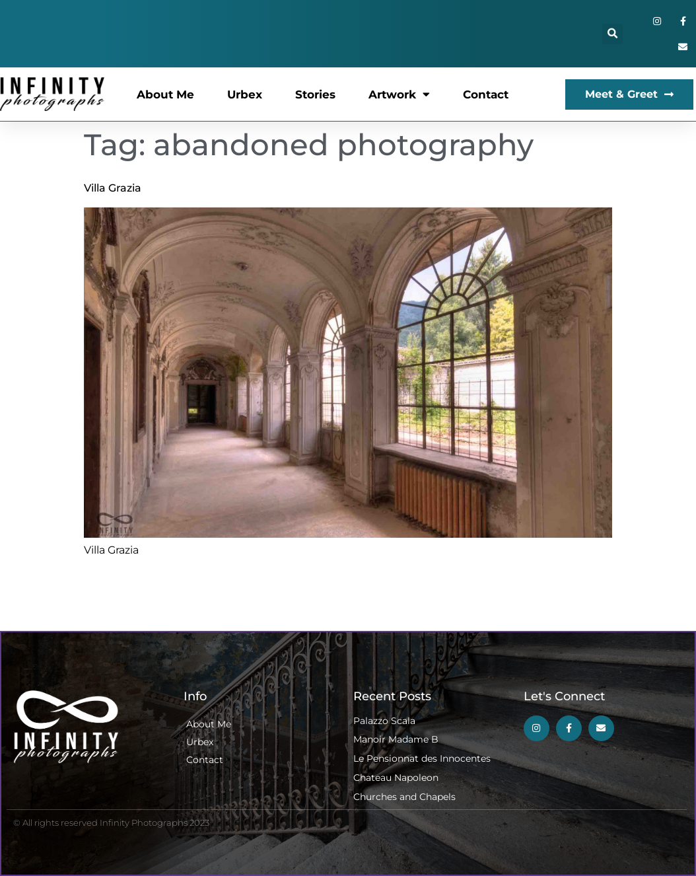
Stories (315, 94)
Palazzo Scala (384, 721)
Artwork (399, 94)
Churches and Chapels (404, 797)
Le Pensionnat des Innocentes (422, 758)
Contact (485, 94)
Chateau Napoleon (395, 778)
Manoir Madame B (395, 739)
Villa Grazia (112, 188)
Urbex (244, 94)
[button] (612, 34)
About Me (165, 94)
